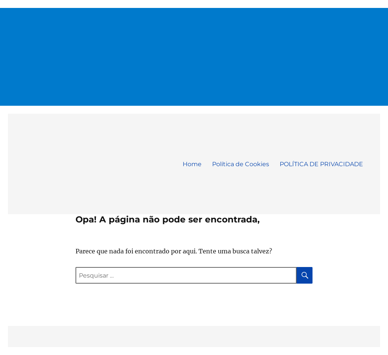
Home (192, 164)
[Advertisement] (195, 53)
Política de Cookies (240, 164)
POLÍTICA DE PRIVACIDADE (321, 164)
